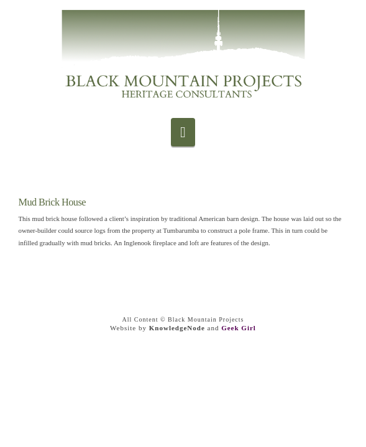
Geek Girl (238, 328)
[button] (183, 132)
